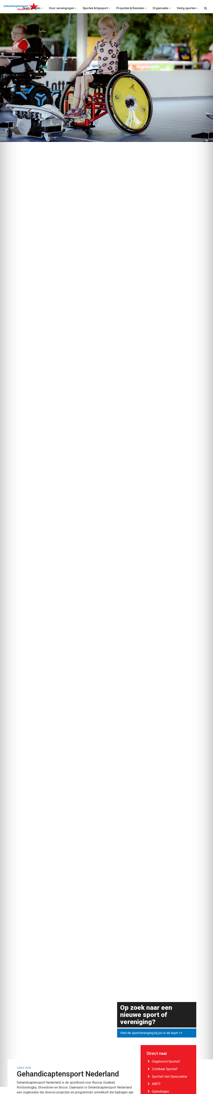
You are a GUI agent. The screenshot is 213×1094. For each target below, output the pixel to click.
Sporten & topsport (96, 8)
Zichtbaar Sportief (165, 1069)
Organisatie (162, 8)
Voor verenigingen (63, 8)
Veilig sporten (187, 8)
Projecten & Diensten (131, 8)
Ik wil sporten (33, 8)
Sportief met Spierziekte (169, 1076)
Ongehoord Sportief (166, 1061)
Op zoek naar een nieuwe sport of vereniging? (146, 1015)
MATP (156, 1084)
